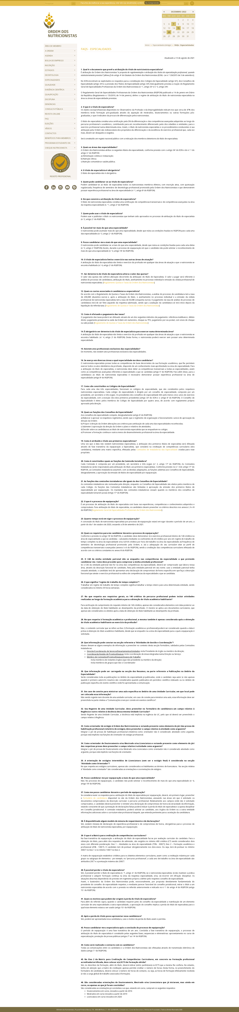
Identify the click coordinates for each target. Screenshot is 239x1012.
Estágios (49, 70)
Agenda (49, 55)
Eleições (49, 123)
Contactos (50, 133)
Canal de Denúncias (136, 1010)
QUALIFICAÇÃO (51, 94)
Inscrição (50, 65)
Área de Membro (53, 46)
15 (178, 28)
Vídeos (48, 128)
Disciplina (50, 99)
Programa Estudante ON (57, 143)
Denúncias (50, 104)
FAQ (47, 118)
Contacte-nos (124, 1010)
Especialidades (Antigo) (162, 45)
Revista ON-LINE (52, 113)
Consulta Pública (54, 109)
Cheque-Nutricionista (56, 147)
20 (169, 32)
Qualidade (50, 84)
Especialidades (52, 80)
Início (147, 45)
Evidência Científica (54, 89)
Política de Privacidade (152, 1010)
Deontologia (51, 75)
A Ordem (49, 50)
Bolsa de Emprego (54, 60)
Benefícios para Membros (58, 138)
